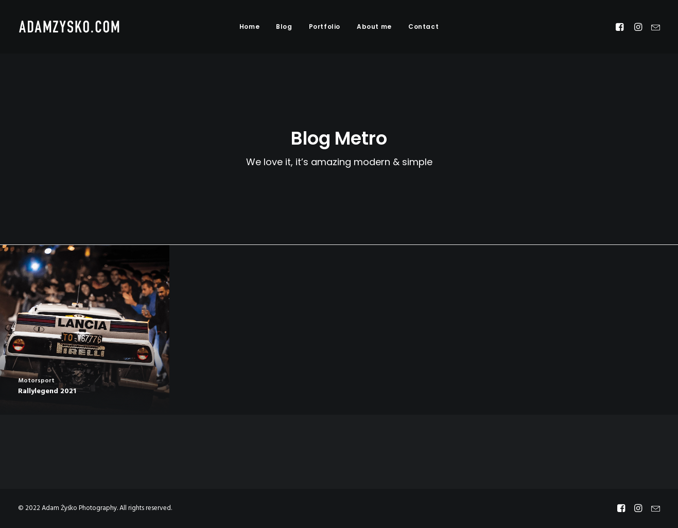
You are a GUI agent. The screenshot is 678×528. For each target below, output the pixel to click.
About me (374, 26)
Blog (284, 26)
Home (249, 26)
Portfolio (324, 26)
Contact (423, 26)
